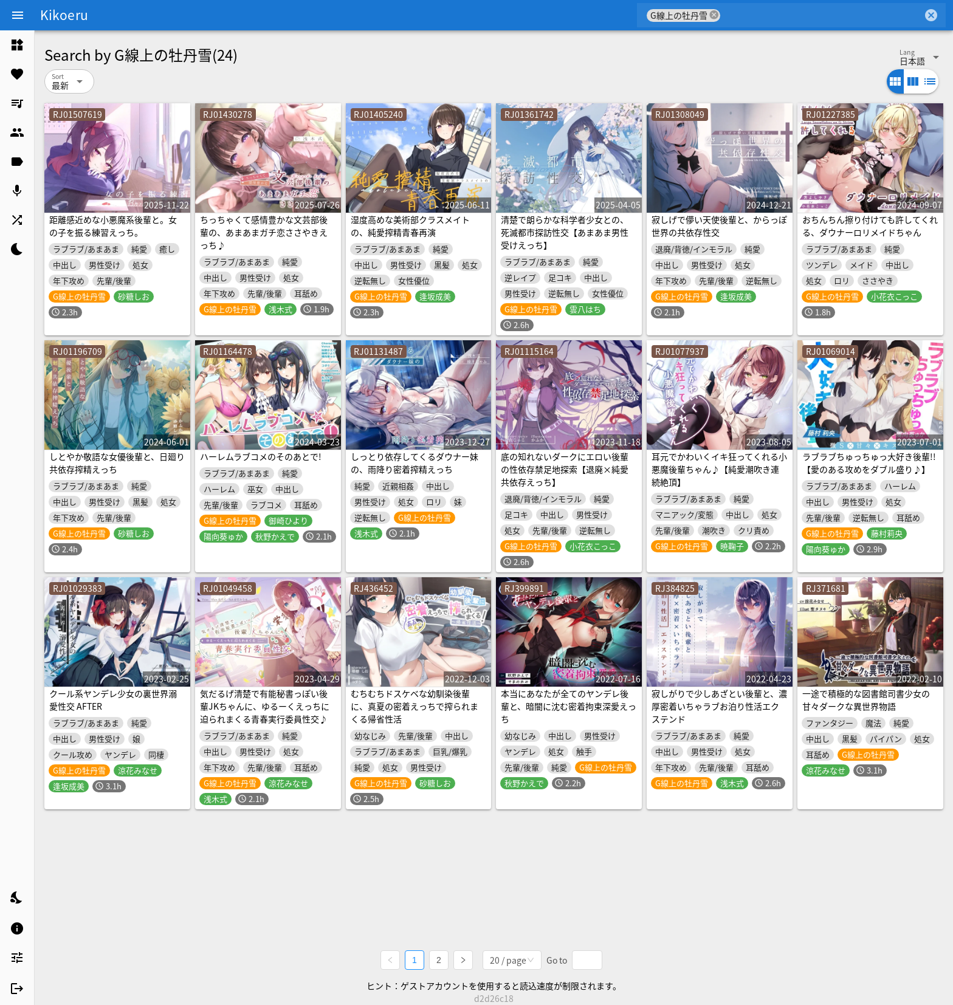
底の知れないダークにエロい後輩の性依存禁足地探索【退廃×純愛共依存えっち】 (564, 469)
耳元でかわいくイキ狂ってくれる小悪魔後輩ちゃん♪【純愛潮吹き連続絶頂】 (719, 469)
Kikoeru (64, 14)
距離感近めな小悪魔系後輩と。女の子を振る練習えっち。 (113, 225)
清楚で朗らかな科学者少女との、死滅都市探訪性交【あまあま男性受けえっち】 (564, 232)
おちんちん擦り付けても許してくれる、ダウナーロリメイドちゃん (870, 225)
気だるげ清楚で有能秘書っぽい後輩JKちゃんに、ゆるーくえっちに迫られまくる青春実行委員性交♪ (264, 706)
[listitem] (17, 45)
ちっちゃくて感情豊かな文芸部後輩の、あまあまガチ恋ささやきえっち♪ (264, 232)
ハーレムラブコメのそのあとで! (261, 456)
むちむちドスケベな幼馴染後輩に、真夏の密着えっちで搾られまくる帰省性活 (414, 706)
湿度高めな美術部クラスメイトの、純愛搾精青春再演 (410, 225)
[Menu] (17, 15)
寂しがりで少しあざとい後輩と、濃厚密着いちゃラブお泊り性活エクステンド (719, 706)
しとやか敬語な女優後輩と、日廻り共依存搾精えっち (117, 462)
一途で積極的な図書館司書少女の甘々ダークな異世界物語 (866, 699)
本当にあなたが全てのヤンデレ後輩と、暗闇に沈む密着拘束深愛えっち (568, 706)
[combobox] (821, 15)
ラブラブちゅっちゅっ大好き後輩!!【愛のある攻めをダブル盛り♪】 (869, 462)
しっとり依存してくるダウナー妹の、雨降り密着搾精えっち (414, 462)
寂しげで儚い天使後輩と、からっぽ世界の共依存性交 (719, 225)
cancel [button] (714, 15)
